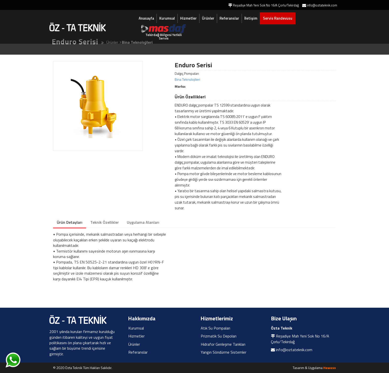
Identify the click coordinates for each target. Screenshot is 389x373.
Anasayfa (146, 18)
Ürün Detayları (69, 222)
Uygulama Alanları (143, 222)
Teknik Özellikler (104, 222)
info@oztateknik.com (294, 350)
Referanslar (229, 18)
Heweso (329, 367)
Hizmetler (188, 18)
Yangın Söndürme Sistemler (223, 352)
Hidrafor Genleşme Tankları (223, 344)
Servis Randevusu (277, 18)
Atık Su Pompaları (215, 328)
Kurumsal (167, 18)
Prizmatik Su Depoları (218, 336)
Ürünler (208, 18)
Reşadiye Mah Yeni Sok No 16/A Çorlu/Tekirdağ (300, 338)
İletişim (250, 18)
